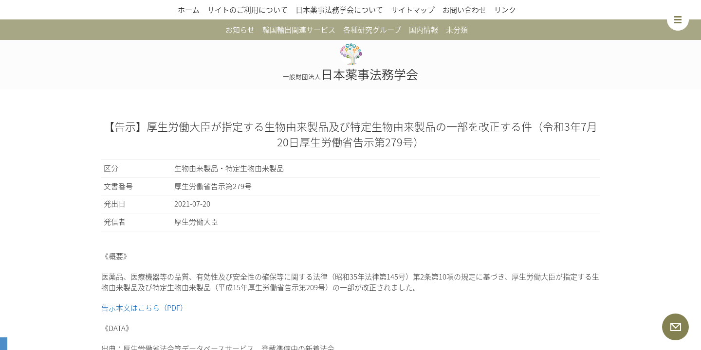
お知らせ (240, 29)
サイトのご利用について (247, 9)
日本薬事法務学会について (339, 9)
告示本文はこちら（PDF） (144, 307)
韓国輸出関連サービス (298, 29)
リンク (505, 9)
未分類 (457, 29)
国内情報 (423, 29)
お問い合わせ (464, 9)
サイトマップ (413, 9)
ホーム (189, 9)
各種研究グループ (372, 29)
